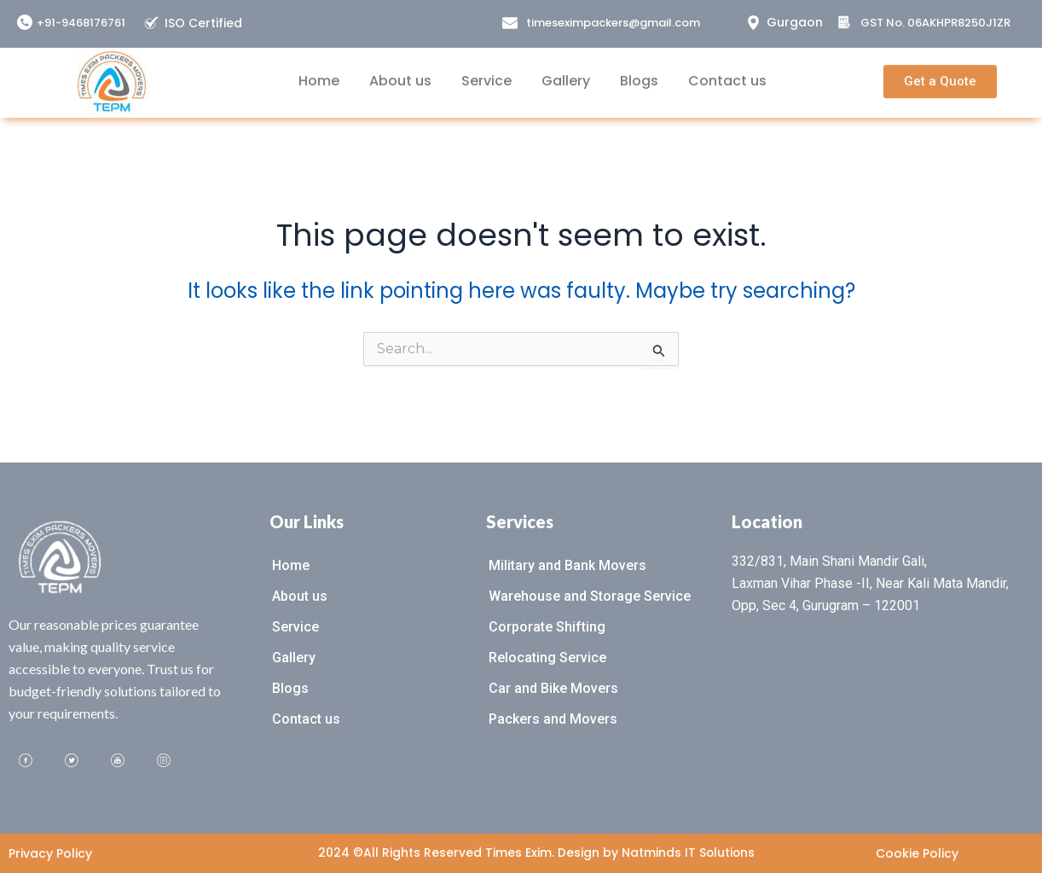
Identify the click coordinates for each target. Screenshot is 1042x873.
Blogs (639, 72)
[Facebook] (26, 761)
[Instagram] (164, 761)
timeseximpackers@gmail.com (613, 23)
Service (486, 72)
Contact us (727, 72)
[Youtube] (118, 761)
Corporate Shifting (547, 627)
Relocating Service (547, 657)
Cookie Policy (917, 853)
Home (318, 72)
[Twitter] (72, 761)
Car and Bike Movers (553, 688)
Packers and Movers (553, 719)
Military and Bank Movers (567, 565)
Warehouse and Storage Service (590, 596)
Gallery (565, 72)
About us (400, 72)
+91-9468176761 (81, 23)
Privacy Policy (50, 853)
